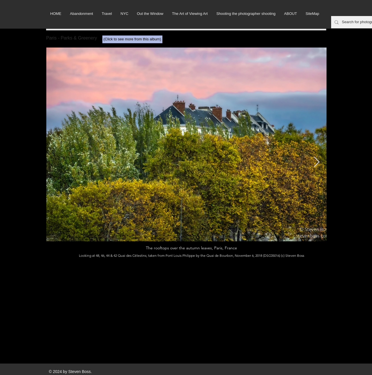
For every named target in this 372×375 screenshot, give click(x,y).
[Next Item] (316, 162)
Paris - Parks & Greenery (71, 37)
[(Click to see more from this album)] (132, 39)
